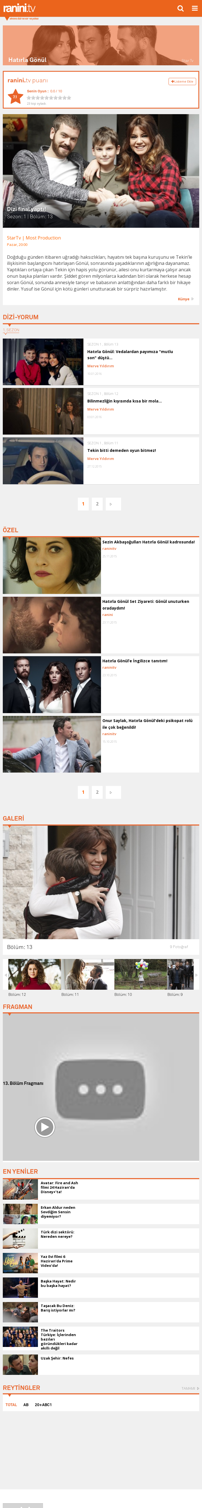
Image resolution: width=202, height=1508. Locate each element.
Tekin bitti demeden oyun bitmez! (121, 450)
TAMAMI (188, 1388)
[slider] (49, 97)
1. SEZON (11, 330)
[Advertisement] (101, 1127)
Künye (183, 298)
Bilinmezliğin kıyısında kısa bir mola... (124, 401)
